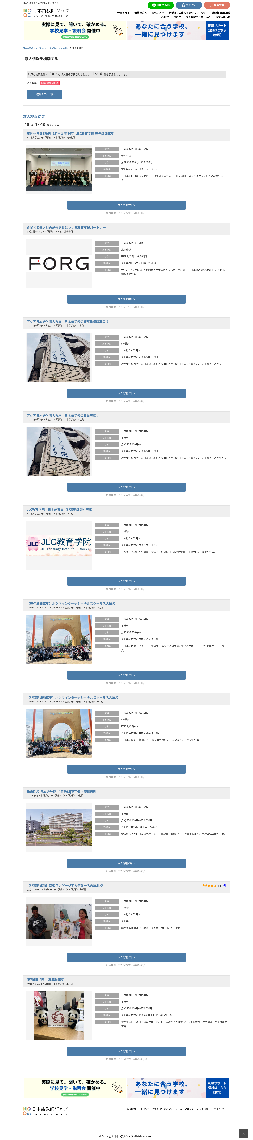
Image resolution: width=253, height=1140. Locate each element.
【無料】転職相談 (220, 12)
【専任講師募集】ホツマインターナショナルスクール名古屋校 (71, 603)
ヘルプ (165, 17)
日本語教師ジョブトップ (34, 48)
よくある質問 (204, 1108)
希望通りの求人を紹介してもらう (187, 12)
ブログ (177, 17)
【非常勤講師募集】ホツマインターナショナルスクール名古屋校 (72, 697)
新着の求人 (140, 12)
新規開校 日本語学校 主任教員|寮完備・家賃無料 (61, 791)
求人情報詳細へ (126, 205)
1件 (224, 885)
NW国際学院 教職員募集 (45, 979)
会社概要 (131, 1108)
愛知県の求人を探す (59, 48)
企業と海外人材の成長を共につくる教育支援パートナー (66, 227)
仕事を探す (123, 12)
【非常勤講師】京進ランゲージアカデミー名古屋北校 (65, 885)
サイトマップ (221, 1108)
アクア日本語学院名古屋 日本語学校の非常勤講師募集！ (68, 321)
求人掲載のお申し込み (198, 17)
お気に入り (158, 12)
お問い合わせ (222, 17)
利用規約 (144, 1108)
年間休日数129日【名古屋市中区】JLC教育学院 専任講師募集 (70, 133)
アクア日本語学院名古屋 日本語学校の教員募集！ (63, 415)
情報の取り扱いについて (164, 1108)
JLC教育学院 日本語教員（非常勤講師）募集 (59, 509)
